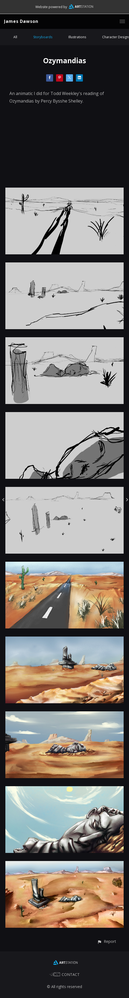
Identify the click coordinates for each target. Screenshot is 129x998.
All (15, 37)
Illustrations (77, 37)
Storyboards (42, 37)
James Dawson (21, 21)
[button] (106, 941)
